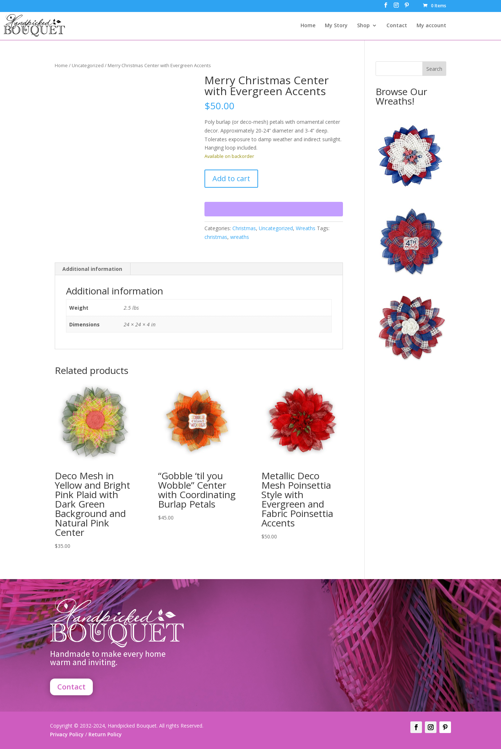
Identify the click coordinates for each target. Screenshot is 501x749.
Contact (396, 26)
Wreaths (305, 228)
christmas (215, 236)
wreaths (239, 236)
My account (431, 26)
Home (308, 26)
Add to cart (231, 178)
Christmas (244, 228)
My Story (336, 26)
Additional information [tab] (92, 268)
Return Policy (104, 734)
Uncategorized (88, 65)
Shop (363, 26)
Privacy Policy (67, 734)
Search (434, 68)
